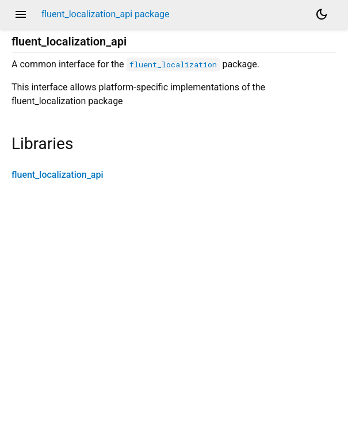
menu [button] (21, 14)
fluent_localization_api (58, 174)
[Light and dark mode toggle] (321, 14)
